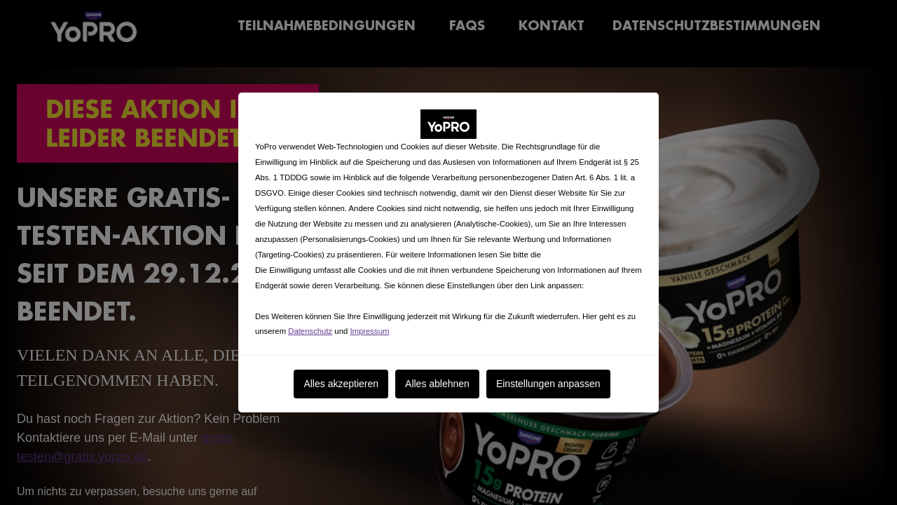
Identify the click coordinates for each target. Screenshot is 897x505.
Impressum (369, 321)
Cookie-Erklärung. (575, 245)
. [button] (321, 291)
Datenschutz (310, 321)
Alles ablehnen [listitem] (437, 373)
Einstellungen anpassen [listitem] (548, 373)
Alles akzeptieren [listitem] (340, 373)
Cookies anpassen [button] (287, 291)
